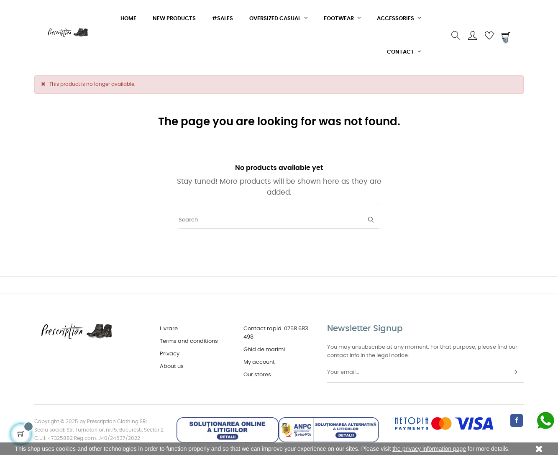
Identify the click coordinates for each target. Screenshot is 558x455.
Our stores (257, 375)
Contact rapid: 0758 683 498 (275, 333)
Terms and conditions (189, 341)
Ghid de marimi (264, 349)
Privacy (169, 354)
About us (172, 366)
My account (259, 362)
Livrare (169, 329)
